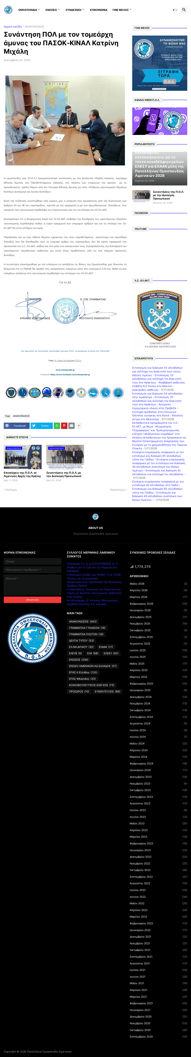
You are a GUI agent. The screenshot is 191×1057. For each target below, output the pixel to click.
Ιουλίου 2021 (158, 970)
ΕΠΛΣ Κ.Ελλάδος (83, 672)
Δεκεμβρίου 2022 (158, 857)
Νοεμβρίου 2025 (158, 623)
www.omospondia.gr (65, 370)
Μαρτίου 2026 (158, 597)
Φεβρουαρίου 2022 (158, 923)
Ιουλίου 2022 (158, 890)
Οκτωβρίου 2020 (158, 1030)
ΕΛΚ (92, 653)
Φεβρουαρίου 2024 (158, 763)
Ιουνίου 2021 (158, 977)
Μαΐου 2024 (158, 743)
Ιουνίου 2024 (158, 737)
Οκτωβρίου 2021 (158, 950)
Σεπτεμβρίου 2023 (158, 797)
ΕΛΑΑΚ (106, 647)
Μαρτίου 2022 (158, 917)
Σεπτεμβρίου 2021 (158, 957)
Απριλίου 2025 (158, 670)
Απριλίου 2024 (158, 750)
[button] (175, 10)
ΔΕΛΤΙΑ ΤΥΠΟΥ (81, 640)
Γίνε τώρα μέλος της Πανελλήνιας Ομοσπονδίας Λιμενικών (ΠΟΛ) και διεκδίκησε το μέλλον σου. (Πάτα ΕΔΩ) (65, 351)
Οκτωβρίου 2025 (158, 630)
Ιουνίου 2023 (158, 817)
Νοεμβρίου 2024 (158, 703)
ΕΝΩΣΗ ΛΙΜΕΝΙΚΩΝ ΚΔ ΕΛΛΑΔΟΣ (93, 666)
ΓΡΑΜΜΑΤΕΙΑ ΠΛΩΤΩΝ (86, 634)
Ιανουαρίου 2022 (158, 930)
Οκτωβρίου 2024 (158, 710)
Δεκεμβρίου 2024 (158, 697)
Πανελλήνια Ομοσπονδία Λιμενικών (49, 1051)
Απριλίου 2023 (158, 830)
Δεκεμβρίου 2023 (158, 777)
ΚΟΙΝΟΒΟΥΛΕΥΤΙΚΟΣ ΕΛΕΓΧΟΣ (91, 685)
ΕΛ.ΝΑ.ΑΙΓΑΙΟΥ (81, 647)
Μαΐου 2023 (158, 823)
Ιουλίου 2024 (158, 730)
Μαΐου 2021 (158, 983)
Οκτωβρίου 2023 (158, 790)
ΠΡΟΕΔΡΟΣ (79, 691)
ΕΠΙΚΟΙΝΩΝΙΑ (98, 9)
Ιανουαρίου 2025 (158, 690)
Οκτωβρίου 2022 (158, 870)
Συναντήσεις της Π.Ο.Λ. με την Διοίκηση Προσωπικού (63, 474)
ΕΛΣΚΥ (111, 653)
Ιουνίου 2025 (158, 657)
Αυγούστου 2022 (158, 883)
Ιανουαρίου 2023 (158, 850)
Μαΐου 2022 (158, 903)
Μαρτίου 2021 (158, 997)
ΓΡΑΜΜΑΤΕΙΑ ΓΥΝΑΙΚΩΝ (87, 628)
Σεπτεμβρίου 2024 (158, 717)
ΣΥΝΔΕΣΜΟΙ (73, 9)
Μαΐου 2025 (158, 663)
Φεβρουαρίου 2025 (158, 684)
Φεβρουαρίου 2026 (158, 604)
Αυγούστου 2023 (158, 803)
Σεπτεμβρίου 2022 (158, 877)
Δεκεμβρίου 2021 (158, 937)
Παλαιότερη (117, 489)
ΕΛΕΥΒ (75, 653)
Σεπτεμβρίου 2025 (158, 637)
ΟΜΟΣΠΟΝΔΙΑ (27, 9)
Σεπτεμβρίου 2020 (158, 1036)
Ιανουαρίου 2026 (158, 610)
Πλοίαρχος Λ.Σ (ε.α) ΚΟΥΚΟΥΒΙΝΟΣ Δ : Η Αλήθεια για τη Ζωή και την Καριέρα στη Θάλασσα (92, 567)
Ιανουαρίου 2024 (158, 770)
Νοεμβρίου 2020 (158, 1023)
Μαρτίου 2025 (158, 677)
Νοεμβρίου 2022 (158, 863)
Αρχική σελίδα (13, 26)
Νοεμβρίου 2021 (158, 943)
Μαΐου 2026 (158, 584)
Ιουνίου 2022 (158, 897)
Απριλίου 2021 (158, 990)
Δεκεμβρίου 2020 (158, 1016)
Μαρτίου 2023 (158, 837)
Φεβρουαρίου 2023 (158, 843)
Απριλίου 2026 (158, 590)
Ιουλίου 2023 (158, 810)
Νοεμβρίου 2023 (158, 783)
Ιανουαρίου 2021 (158, 1010)
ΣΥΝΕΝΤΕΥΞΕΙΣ (107, 691)
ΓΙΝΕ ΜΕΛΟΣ (121, 9)
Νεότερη (11, 489)
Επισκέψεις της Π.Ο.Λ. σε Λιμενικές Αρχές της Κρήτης (22, 474)
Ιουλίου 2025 (158, 650)
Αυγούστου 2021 (158, 963)
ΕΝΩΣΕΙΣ (51, 9)
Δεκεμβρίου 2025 (158, 617)
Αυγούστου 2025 (158, 643)
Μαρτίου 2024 (158, 757)
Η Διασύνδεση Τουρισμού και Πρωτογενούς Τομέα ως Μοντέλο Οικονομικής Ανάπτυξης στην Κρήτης (94, 593)
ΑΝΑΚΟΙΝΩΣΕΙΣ (34, 26)
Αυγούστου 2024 (158, 723)
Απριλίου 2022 (158, 910)
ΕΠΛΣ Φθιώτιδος (82, 679)
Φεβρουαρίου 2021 (158, 1003)
